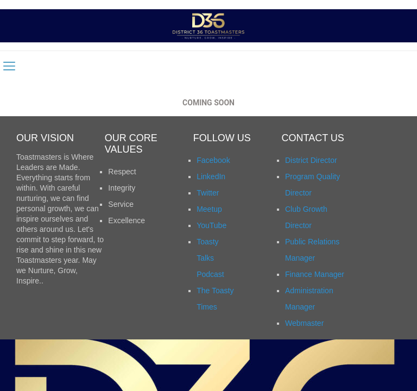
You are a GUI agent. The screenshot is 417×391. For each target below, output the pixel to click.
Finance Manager (314, 274)
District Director (311, 160)
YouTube (211, 225)
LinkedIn (211, 176)
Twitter (208, 192)
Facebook (213, 160)
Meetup (209, 209)
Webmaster (304, 323)
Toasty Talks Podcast (210, 258)
